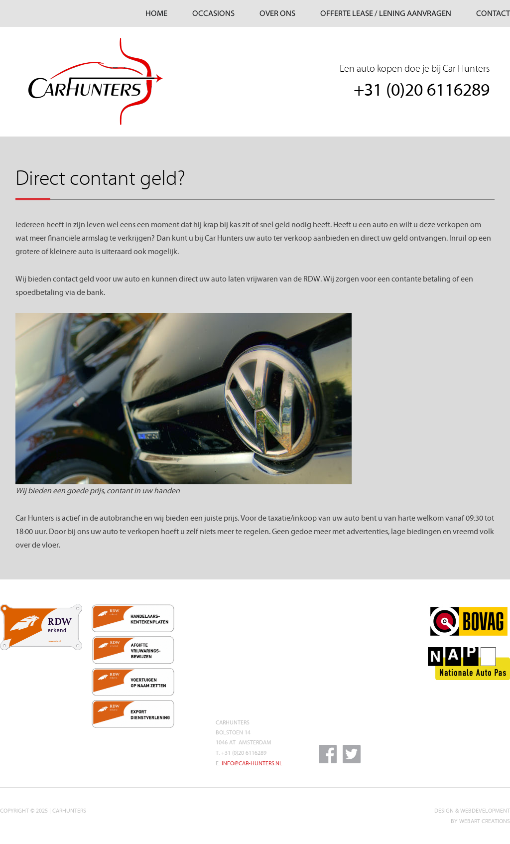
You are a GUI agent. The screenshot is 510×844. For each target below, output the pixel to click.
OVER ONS (277, 13)
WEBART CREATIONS (484, 821)
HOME (156, 13)
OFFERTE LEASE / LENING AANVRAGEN (385, 13)
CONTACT (493, 13)
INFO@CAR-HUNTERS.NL (252, 763)
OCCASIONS (213, 13)
